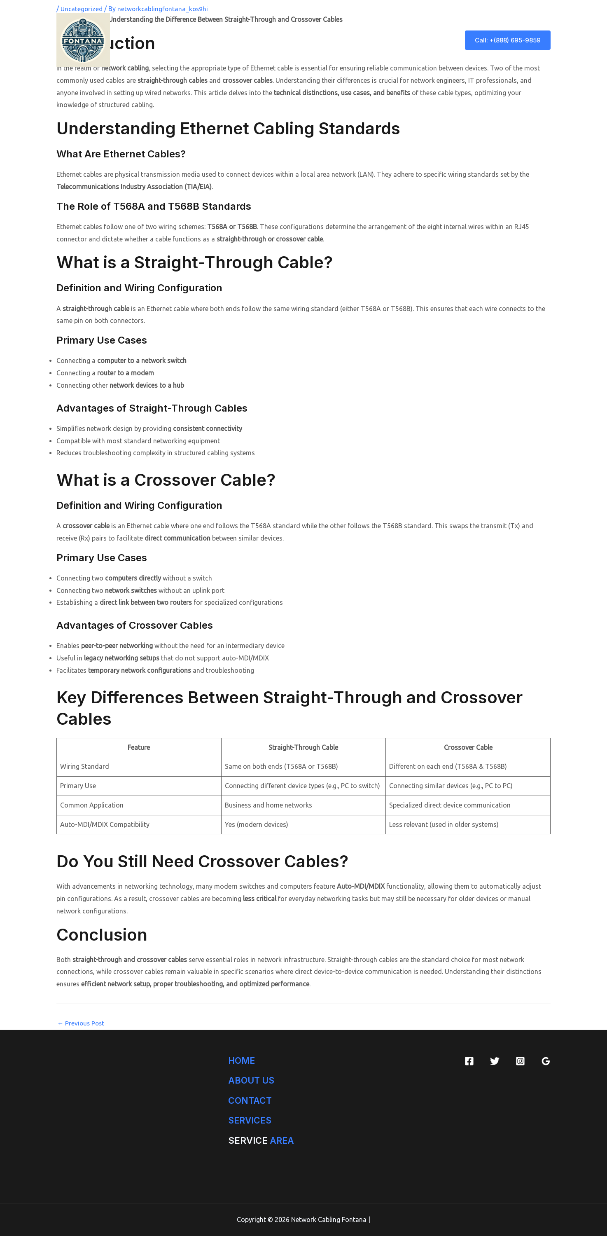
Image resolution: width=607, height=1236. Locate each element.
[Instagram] (520, 1061)
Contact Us (398, 40)
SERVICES (251, 1120)
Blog (439, 39)
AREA (261, 1140)
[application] (315, 39)
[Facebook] (469, 1061)
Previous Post (81, 1023)
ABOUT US (252, 1080)
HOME (242, 1060)
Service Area (350, 40)
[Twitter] (495, 1061)
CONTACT (250, 1100)
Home (223, 40)
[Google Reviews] (546, 1061)
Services (303, 39)
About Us (259, 40)
